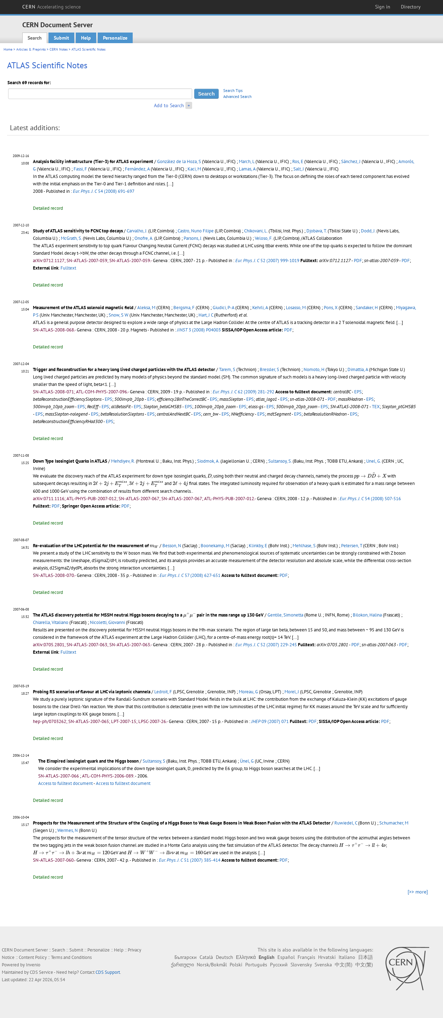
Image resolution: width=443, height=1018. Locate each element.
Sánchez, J (351, 161)
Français (306, 957)
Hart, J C (206, 315)
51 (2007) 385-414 (189, 860)
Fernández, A (137, 169)
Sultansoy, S (154, 761)
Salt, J (298, 169)
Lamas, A (247, 169)
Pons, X (331, 308)
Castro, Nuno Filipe (196, 231)
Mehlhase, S (304, 546)
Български (185, 957)
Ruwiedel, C (345, 823)
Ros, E (297, 161)
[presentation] (209, 475)
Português (256, 964)
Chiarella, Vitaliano (50, 622)
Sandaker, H (367, 308)
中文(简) (343, 964)
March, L (246, 161)
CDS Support (108, 972)
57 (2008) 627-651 (190, 575)
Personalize (115, 38)
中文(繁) (364, 964)
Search (35, 38)
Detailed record (48, 208)
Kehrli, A (260, 308)
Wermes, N (67, 830)
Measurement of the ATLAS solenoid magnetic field (83, 308)
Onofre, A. (143, 238)
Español (286, 957)
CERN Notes (59, 49)
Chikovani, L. (255, 231)
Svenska (323, 964)
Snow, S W (118, 315)
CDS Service (41, 972)
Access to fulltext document (65, 783)
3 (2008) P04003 (199, 330)
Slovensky (301, 964)
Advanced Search (237, 96)
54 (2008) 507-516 (370, 499)
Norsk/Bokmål (212, 964)
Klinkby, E (258, 546)
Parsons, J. (193, 238)
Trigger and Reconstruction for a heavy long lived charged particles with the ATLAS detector (124, 369)
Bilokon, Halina (367, 615)
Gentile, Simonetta (285, 615)
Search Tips (233, 90)
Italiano (347, 957)
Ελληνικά (246, 957)
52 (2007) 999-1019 (267, 261)
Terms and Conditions (71, 957)
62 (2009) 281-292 (243, 392)
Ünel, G (247, 761)
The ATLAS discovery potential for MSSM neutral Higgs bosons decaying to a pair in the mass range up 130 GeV (148, 615)
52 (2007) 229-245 (266, 645)
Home (8, 49)
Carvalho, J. (137, 231)
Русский (279, 964)
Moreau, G (248, 692)
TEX (376, 407)
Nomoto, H (314, 369)
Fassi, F (80, 169)
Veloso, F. (263, 238)
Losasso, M (296, 308)
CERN (51, 7)
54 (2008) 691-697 (103, 191)
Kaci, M (194, 169)
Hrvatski (327, 957)
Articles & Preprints (31, 49)
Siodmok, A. (208, 461)
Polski (236, 964)
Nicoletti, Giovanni (107, 622)
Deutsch (224, 957)
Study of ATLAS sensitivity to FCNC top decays (78, 231)
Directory (411, 7)
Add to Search (169, 105)
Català (206, 957)
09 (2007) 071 (270, 721)
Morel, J (291, 692)
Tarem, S (227, 369)
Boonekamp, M (215, 546)
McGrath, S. (71, 238)
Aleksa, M (146, 308)
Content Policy (33, 957)
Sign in (382, 7)
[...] (181, 253)
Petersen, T (351, 546)
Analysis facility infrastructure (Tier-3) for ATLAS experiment (93, 161)
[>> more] (418, 892)
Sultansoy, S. (280, 461)
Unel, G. (373, 461)
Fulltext (68, 268)
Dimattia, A (357, 369)
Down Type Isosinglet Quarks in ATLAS (70, 461)
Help (86, 38)
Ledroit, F (163, 692)
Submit (61, 38)
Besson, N (171, 546)
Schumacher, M (393, 823)
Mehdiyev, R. (123, 461)
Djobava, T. (316, 231)
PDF (358, 261)
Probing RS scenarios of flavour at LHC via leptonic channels (91, 692)
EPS (358, 392)
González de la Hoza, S (179, 161)
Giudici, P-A (223, 308)
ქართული (182, 964)
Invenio (33, 965)
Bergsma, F (184, 308)
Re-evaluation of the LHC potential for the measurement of (96, 546)
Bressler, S (269, 369)
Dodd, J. (368, 231)
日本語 (365, 957)
